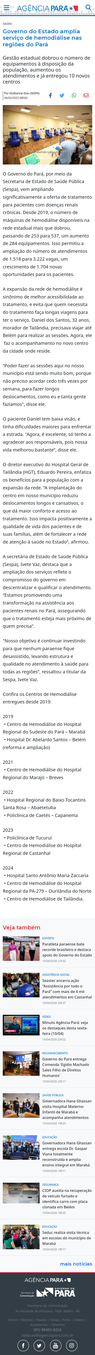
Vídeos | (80, 1320)
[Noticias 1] (39, 158)
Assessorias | (40, 1324)
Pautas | (43, 1320)
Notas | (56, 1320)
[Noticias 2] (47, 158)
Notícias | (28, 1320)
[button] (5, 7)
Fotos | (68, 1320)
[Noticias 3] (55, 158)
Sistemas (58, 1324)
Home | (14, 1320)
